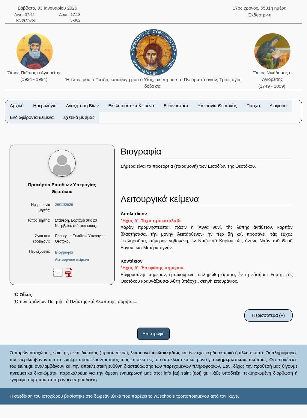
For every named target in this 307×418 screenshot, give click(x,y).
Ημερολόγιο (45, 105)
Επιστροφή (153, 333)
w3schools (164, 396)
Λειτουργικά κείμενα (72, 260)
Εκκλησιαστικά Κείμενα (131, 105)
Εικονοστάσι (176, 105)
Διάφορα (278, 105)
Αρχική (17, 105)
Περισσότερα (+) (268, 315)
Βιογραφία (64, 252)
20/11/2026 (64, 205)
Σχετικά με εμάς (78, 117)
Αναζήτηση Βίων (82, 105)
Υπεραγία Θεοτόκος (217, 105)
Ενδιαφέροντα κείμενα (32, 117)
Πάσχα (253, 105)
